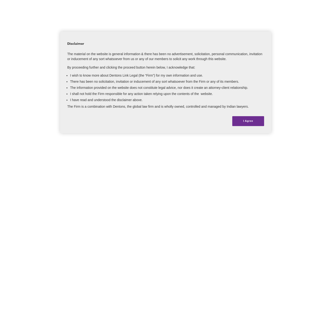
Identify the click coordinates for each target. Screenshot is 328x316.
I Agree (248, 120)
